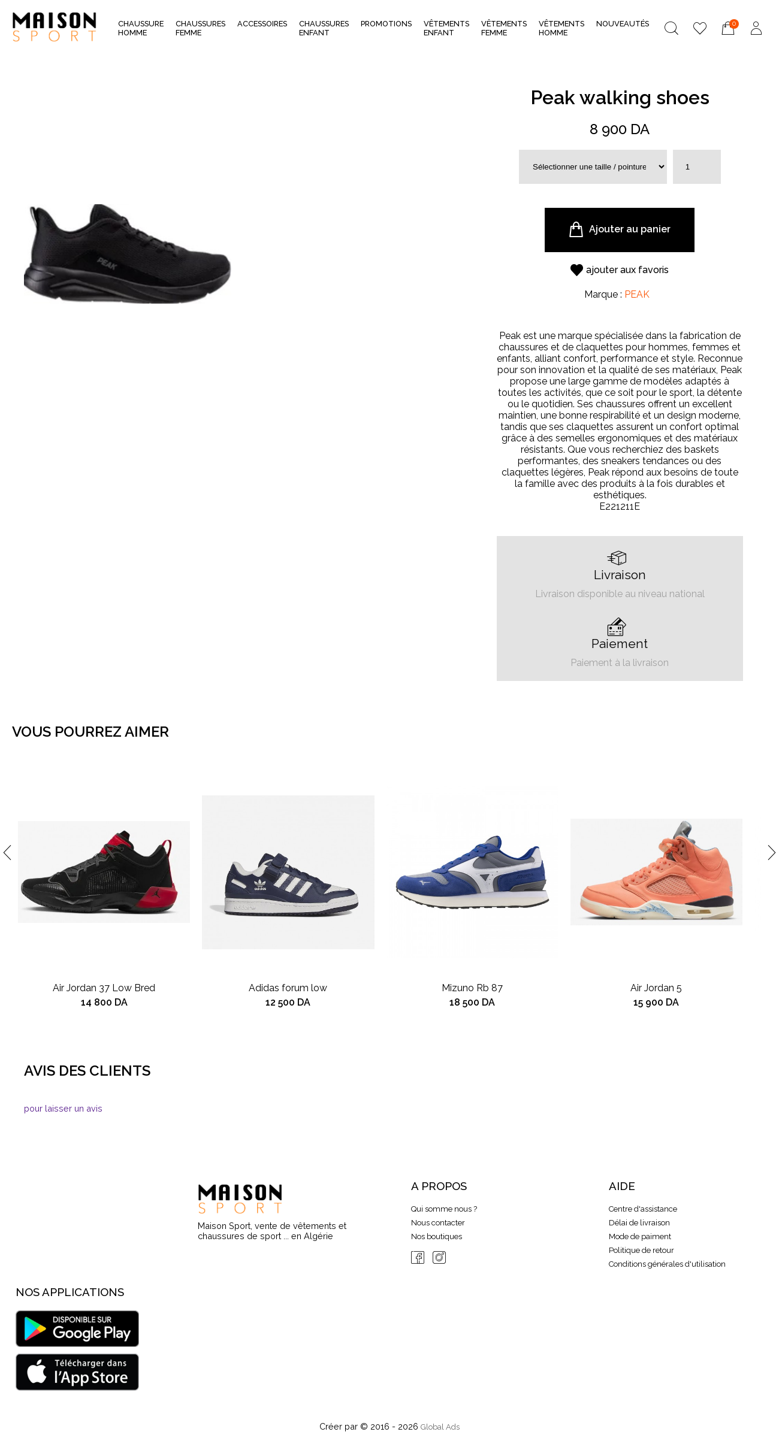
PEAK (637, 294)
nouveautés (622, 23)
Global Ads (440, 1426)
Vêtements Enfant (446, 28)
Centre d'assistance (643, 1208)
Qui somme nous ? (444, 1208)
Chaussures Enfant (324, 28)
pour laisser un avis (63, 1108)
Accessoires (262, 27)
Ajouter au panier (620, 229)
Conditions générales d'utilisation (667, 1264)
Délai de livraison (639, 1222)
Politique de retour (641, 1250)
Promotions (386, 23)
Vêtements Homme (561, 28)
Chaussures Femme (200, 28)
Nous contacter (438, 1222)
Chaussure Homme (141, 28)
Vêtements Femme (504, 28)
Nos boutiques (436, 1236)
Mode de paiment (640, 1236)
